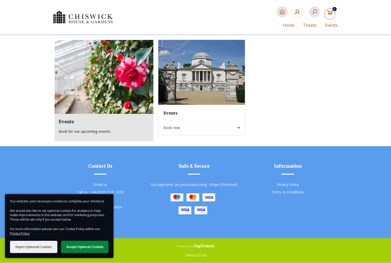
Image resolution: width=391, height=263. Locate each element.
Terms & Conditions (288, 192)
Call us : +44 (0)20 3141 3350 (100, 192)
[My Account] (298, 14)
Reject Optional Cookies (33, 247)
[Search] (314, 14)
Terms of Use (196, 255)
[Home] (282, 14)
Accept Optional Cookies (84, 247)
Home (288, 25)
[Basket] (330, 14)
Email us (100, 184)
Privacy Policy (288, 184)
